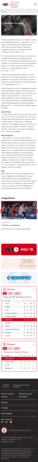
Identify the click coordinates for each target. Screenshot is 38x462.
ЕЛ (5, 293)
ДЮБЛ (17, 293)
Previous (2, 211)
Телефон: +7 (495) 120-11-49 (11, 439)
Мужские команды (7, 394)
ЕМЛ (10, 293)
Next (36, 211)
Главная (3, 11)
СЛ (10, 348)
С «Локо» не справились (10, 225)
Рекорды (4, 396)
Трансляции (23, 396)
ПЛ (5, 348)
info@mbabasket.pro (7, 442)
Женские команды (25, 394)
